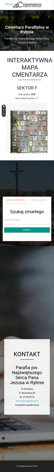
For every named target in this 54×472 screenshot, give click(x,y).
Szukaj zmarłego (15, 200)
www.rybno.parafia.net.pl (27, 401)
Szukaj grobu (38, 200)
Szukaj (27, 230)
